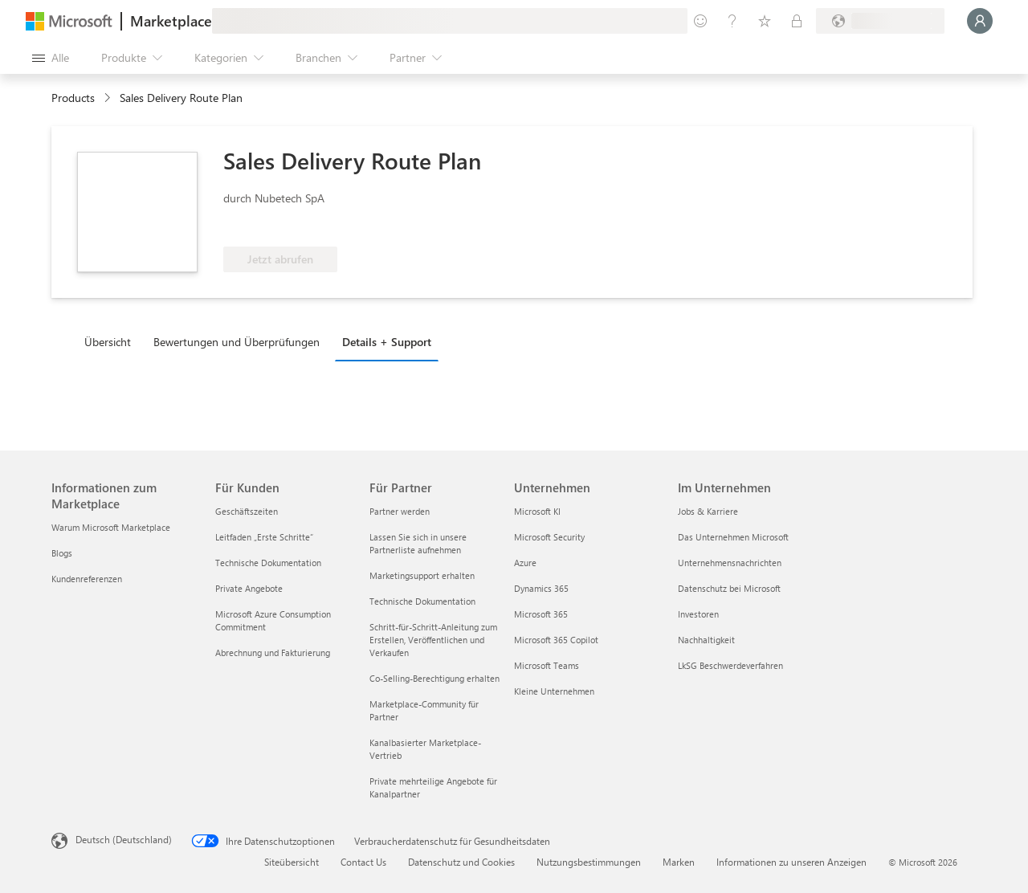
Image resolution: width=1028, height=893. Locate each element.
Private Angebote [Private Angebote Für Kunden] (249, 588)
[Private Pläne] (797, 21)
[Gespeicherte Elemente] (764, 21)
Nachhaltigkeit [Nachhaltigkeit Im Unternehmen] (706, 640)
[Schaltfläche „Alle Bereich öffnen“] (50, 58)
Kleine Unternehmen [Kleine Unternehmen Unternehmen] (554, 691)
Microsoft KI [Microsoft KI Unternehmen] (537, 511)
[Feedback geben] (700, 21)
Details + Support (386, 341)
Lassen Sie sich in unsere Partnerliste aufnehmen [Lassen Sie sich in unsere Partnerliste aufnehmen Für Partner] (418, 543)
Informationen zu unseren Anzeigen (791, 861)
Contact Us (363, 861)
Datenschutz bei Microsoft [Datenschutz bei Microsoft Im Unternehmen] (729, 588)
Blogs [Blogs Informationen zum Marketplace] (61, 553)
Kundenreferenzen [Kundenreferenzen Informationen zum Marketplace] (86, 579)
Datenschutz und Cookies (461, 861)
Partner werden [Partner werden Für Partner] (399, 511)
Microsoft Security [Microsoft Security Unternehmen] (549, 537)
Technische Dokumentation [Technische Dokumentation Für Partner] (422, 601)
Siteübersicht (291, 861)
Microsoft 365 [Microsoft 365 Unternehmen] (541, 614)
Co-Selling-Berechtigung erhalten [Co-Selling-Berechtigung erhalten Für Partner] (434, 678)
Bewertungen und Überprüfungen (236, 341)
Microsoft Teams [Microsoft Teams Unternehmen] (546, 665)
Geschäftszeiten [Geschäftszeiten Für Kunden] (246, 511)
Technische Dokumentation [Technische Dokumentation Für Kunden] (268, 563)
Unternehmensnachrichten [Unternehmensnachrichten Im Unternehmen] (729, 563)
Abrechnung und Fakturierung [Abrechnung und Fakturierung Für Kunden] (272, 652)
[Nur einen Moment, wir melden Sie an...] (979, 21)
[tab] (111, 341)
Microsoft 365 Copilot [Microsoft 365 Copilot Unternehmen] (556, 640)
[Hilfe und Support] (732, 21)
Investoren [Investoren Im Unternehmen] (698, 614)
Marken (679, 861)
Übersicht (107, 341)
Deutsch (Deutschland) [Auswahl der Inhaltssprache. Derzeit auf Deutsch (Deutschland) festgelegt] (123, 839)
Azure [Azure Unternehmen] (525, 563)
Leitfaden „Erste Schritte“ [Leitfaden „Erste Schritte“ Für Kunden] (264, 537)
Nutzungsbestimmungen (588, 861)
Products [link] (73, 97)
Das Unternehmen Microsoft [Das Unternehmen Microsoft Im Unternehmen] (733, 537)
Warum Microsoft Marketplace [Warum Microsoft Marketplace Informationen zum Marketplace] (110, 527)
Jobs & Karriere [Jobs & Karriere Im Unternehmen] (708, 511)
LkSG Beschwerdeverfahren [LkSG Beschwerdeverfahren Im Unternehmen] (730, 665)
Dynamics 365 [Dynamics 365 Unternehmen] (541, 588)
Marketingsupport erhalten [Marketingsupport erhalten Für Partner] (422, 575)
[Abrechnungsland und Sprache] (880, 21)
